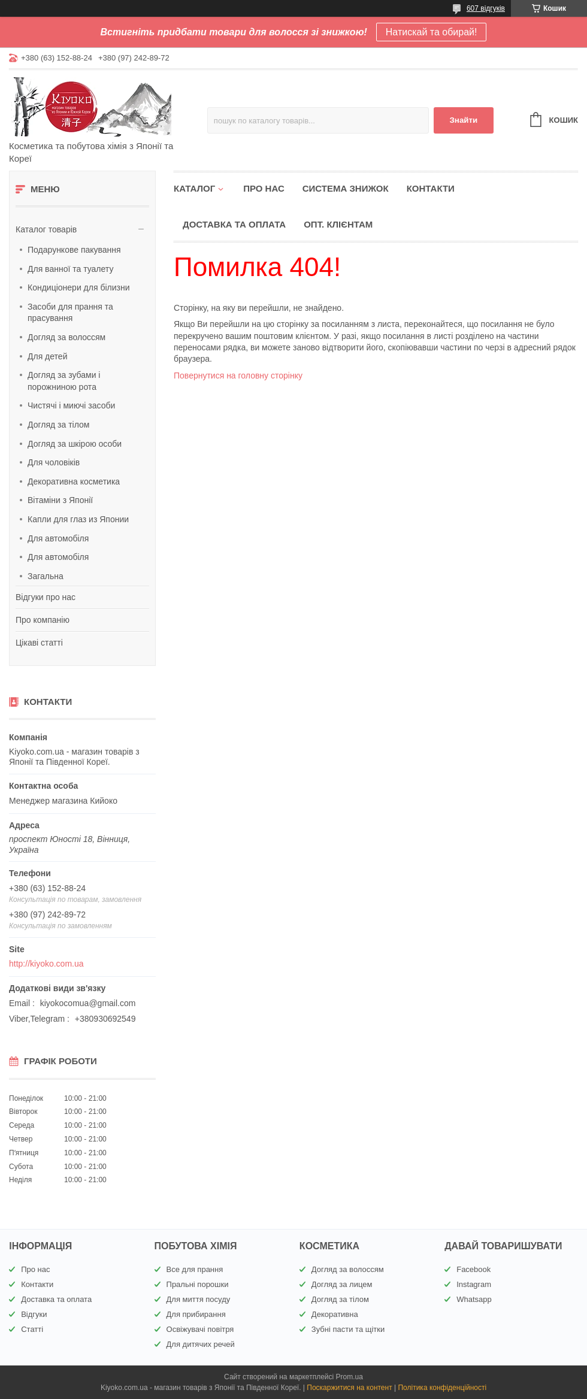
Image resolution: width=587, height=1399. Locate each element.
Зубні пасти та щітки (348, 1329)
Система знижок (345, 188)
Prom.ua (349, 1377)
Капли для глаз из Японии (78, 519)
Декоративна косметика (74, 481)
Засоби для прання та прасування (70, 312)
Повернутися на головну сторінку (238, 375)
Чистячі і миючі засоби (71, 405)
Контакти (431, 188)
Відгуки (34, 1314)
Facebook (473, 1269)
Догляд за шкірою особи (75, 444)
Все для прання (195, 1269)
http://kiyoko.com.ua (46, 963)
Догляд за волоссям (66, 337)
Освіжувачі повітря (200, 1329)
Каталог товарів (46, 229)
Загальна (45, 576)
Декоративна (334, 1314)
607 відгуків (486, 8)
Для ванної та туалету (70, 269)
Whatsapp (474, 1299)
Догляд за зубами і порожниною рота (64, 381)
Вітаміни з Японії (60, 500)
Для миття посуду (199, 1299)
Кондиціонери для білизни (79, 287)
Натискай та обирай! (431, 32)
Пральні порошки (198, 1284)
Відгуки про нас (45, 597)
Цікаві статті (39, 642)
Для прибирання (196, 1314)
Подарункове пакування (74, 250)
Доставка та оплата (234, 224)
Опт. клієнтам (338, 224)
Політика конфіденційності (442, 1387)
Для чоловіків (54, 462)
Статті (32, 1329)
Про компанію (42, 620)
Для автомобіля (58, 538)
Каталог (194, 188)
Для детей (47, 356)
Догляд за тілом (58, 424)
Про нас (264, 188)
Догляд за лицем (342, 1284)
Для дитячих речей (201, 1344)
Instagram (473, 1284)
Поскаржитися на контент (349, 1387)
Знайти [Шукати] (463, 120)
